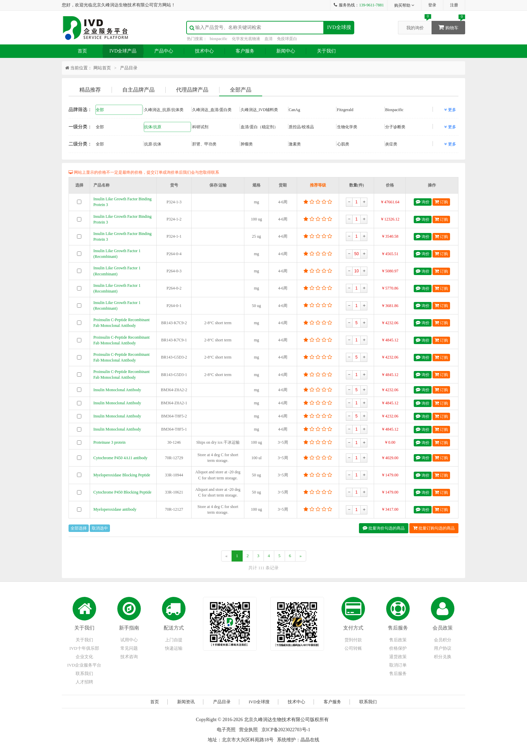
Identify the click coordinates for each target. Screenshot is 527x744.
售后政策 (398, 639)
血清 (269, 38)
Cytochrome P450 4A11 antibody (120, 457)
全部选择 (79, 528)
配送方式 (174, 628)
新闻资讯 (186, 701)
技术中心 (204, 51)
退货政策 (398, 656)
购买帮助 (404, 5)
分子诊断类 (408, 126)
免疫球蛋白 (287, 38)
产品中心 (163, 51)
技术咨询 (129, 656)
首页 (82, 51)
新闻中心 (285, 51)
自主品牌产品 (138, 90)
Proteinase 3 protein (109, 442)
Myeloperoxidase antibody (114, 509)
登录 (432, 5)
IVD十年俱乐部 (84, 648)
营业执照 (248, 729)
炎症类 (408, 143)
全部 (119, 109)
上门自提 (174, 639)
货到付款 (353, 639)
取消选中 (100, 528)
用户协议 (442, 648)
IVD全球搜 (339, 27)
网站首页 (102, 67)
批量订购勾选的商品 (434, 528)
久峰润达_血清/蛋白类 (215, 109)
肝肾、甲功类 (215, 143)
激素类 (312, 143)
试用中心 (129, 639)
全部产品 (240, 90)
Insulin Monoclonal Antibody (117, 389)
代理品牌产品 (192, 90)
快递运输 (174, 648)
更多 (450, 109)
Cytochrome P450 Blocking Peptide (122, 492)
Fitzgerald (360, 109)
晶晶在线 (309, 739)
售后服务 (398, 628)
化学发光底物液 (246, 38)
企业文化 (84, 656)
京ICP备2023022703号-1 (285, 729)
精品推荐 (90, 90)
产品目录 (128, 67)
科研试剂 (215, 126)
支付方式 (353, 628)
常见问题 (129, 648)
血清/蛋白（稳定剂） (264, 126)
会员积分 (442, 639)
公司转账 (353, 648)
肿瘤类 (264, 143)
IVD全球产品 (123, 51)
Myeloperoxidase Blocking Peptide (121, 475)
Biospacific (408, 109)
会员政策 (443, 628)
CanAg (312, 109)
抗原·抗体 (167, 143)
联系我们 (84, 673)
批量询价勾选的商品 (384, 528)
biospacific (219, 38)
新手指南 (129, 628)
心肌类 (360, 143)
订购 (441, 201)
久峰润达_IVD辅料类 (264, 109)
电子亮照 (226, 729)
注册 (454, 5)
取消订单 (398, 665)
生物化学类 (360, 126)
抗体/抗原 (167, 126)
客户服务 (245, 51)
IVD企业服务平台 (84, 665)
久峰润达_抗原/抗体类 (167, 109)
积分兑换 (442, 656)
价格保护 (398, 648)
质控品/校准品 (312, 126)
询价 (423, 201)
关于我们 (326, 51)
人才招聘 (84, 681)
